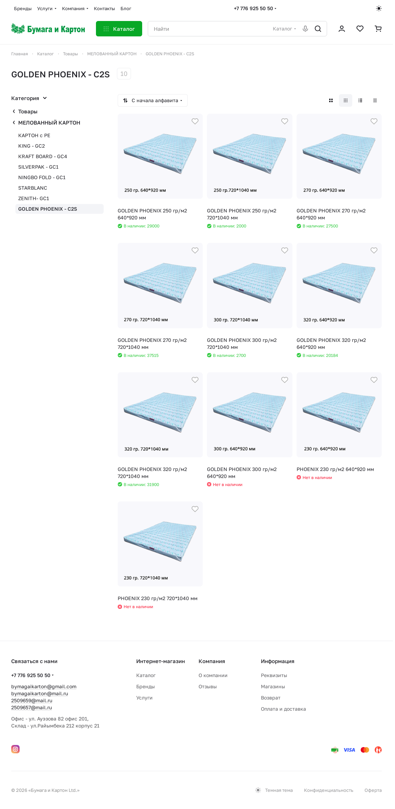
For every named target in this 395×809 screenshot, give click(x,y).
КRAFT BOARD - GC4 (42, 156)
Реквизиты (274, 675)
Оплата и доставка (283, 709)
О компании (213, 675)
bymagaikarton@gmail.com (43, 686)
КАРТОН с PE (34, 135)
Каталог (145, 675)
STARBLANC (32, 188)
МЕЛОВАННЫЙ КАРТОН (49, 122)
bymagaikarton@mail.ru (39, 693)
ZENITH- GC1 (33, 198)
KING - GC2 (31, 146)
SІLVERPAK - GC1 (38, 167)
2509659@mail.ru (31, 700)
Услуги (144, 698)
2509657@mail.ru (31, 707)
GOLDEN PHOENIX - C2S (47, 209)
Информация (277, 661)
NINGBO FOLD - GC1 (41, 177)
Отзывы (208, 686)
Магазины (273, 686)
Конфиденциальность (328, 790)
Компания (212, 661)
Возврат (270, 698)
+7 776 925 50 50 (253, 8)
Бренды (145, 686)
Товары (27, 111)
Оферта (373, 790)
